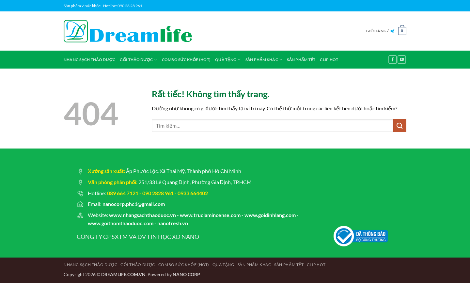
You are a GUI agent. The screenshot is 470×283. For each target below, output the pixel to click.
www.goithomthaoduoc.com (120, 223)
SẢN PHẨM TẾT (301, 59)
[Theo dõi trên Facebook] (392, 59)
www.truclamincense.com (210, 215)
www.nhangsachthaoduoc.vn (142, 215)
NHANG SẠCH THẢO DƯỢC (89, 59)
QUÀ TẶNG (228, 59)
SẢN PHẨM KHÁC (264, 59)
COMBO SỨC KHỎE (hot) (186, 59)
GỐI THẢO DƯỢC (138, 59)
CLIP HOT (329, 59)
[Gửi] (399, 125)
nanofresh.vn (172, 223)
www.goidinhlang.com (270, 215)
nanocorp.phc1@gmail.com (133, 204)
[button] (386, 31)
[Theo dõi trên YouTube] (402, 59)
